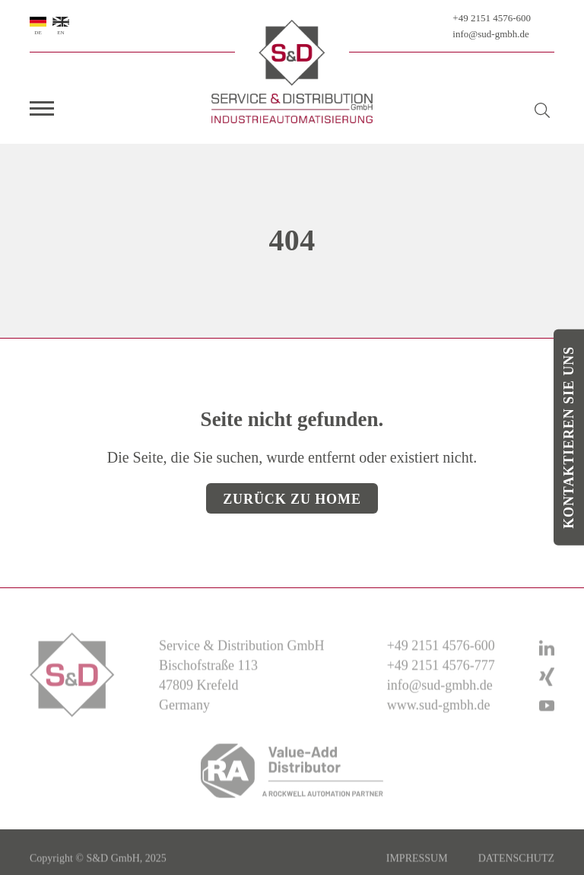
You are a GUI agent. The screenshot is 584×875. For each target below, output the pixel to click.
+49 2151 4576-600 (491, 18)
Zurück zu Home (292, 499)
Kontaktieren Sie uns (568, 437)
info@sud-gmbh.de (490, 34)
